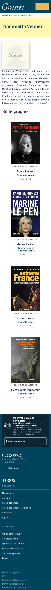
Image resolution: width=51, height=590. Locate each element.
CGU (4, 576)
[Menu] (42, 6)
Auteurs (14, 15)
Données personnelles (13, 584)
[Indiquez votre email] (22, 441)
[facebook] (4, 480)
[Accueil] (13, 6)
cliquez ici (29, 434)
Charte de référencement (14, 580)
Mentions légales (10, 572)
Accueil (5, 15)
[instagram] (9, 480)
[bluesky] (13, 480)
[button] (25, 493)
